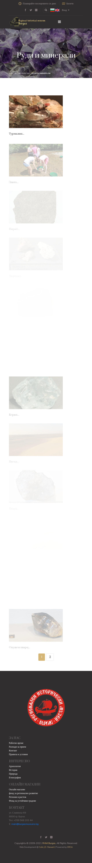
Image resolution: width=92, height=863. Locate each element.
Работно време (16, 742)
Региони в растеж (17, 796)
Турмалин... (16, 133)
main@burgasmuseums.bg (24, 823)
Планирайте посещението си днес (37, 3)
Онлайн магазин (17, 789)
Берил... (14, 415)
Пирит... (14, 229)
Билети (67, 3)
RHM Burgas (49, 843)
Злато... (13, 183)
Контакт (13, 750)
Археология (15, 766)
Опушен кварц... (19, 648)
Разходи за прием (17, 746)
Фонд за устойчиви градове (22, 800)
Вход (65, 10)
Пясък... (14, 462)
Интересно (24, 73)
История (13, 769)
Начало (13, 73)
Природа (13, 773)
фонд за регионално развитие (23, 793)
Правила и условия (18, 754)
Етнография (15, 777)
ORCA (70, 847)
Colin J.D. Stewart (47, 847)
